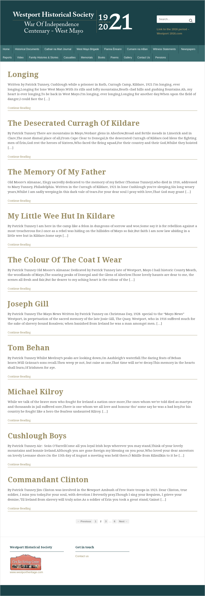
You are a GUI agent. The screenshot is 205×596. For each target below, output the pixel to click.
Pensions (160, 57)
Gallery (128, 57)
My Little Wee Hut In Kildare (61, 216)
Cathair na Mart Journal (57, 49)
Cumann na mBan (137, 49)
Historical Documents (27, 49)
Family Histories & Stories (43, 57)
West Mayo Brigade (88, 49)
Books (101, 57)
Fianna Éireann (113, 49)
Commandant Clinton (48, 479)
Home (6, 49)
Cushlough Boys (37, 436)
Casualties (70, 57)
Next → (123, 521)
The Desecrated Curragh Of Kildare (74, 123)
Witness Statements (164, 49)
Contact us (82, 556)
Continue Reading (19, 107)
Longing (23, 74)
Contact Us (143, 57)
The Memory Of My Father (57, 172)
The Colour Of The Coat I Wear (65, 260)
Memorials (87, 57)
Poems (115, 57)
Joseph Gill (28, 304)
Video (20, 57)
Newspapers (188, 49)
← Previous (84, 521)
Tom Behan (29, 347)
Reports (7, 57)
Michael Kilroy (35, 391)
